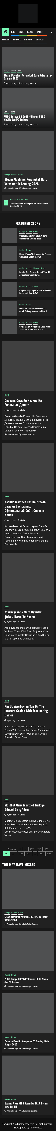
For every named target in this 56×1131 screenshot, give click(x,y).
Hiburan (28, 39)
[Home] (5, 32)
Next (49, 853)
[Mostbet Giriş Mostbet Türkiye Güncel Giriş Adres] (28, 770)
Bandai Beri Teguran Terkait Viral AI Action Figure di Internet (34, 273)
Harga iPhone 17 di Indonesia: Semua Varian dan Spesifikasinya (35, 255)
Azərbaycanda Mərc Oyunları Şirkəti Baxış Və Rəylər (23, 614)
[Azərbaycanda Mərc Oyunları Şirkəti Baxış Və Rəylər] (28, 577)
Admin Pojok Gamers (29, 188)
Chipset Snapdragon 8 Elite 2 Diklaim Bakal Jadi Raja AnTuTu (35, 292)
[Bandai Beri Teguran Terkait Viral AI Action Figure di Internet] (9, 271)
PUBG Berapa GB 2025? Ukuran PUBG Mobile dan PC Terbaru (24, 118)
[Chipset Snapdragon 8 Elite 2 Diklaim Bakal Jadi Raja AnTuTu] (9, 289)
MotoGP (5, 39)
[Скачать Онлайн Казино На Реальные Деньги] (28, 366)
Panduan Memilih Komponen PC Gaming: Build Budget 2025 (26, 1042)
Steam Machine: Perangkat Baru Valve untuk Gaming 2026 (29, 205)
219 (46, 849)
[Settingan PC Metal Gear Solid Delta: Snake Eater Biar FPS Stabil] (9, 326)
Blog (13, 31)
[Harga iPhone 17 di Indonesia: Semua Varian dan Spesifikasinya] (9, 253)
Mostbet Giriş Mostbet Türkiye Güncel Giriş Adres (24, 807)
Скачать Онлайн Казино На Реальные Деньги (23, 402)
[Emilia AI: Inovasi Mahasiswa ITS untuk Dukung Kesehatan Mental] (9, 308)
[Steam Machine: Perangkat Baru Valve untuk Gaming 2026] (28, 150)
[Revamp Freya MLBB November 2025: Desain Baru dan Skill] (28, 1075)
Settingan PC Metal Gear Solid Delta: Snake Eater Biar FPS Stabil (34, 328)
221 (13, 853)
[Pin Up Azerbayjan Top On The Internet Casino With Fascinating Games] (28, 672)
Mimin (22, 410)
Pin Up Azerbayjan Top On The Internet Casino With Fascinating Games (26, 710)
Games (30, 31)
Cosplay (39, 39)
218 (39, 849)
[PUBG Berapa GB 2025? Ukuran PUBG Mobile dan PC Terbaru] (28, 951)
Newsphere (20, 1127)
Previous (12, 849)
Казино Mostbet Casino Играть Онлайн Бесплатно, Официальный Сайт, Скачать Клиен (25, 508)
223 (28, 853)
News (21, 31)
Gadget (40, 31)
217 (32, 849)
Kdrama (17, 39)
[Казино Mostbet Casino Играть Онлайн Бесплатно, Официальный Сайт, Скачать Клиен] (28, 467)
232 (41, 853)
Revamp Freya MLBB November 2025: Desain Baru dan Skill (26, 1105)
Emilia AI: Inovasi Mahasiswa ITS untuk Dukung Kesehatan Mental (33, 310)
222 (21, 853)
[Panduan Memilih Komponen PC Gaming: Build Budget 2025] (28, 1013)
